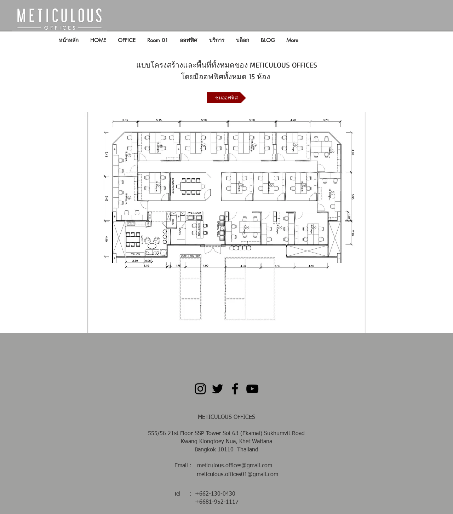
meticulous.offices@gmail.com (234, 466)
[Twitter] (217, 388)
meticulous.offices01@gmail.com (237, 475)
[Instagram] (200, 388)
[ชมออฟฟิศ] (226, 97)
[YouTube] (252, 388)
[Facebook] (235, 388)
